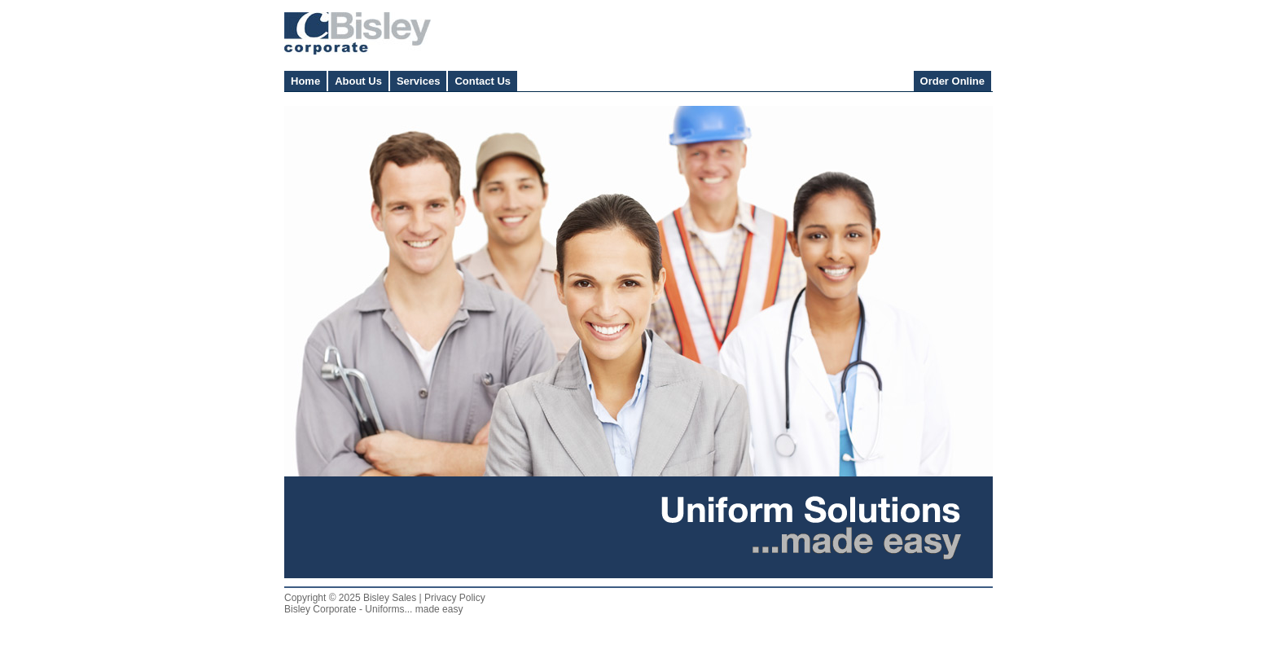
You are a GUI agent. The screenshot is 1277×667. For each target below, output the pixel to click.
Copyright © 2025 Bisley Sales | (354, 597)
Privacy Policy (454, 597)
